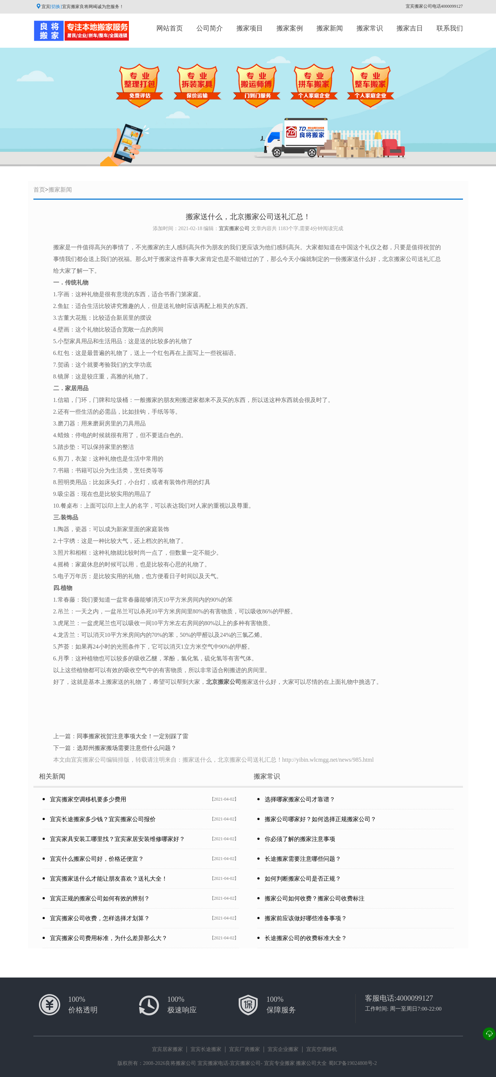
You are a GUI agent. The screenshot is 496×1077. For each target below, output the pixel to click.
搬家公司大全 (311, 1063)
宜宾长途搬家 (206, 1049)
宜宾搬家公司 (234, 228)
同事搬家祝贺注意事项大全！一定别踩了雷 (132, 736)
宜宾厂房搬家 (244, 1049)
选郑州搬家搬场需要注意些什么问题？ (127, 748)
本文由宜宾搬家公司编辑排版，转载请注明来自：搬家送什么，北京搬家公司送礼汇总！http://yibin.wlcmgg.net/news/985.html (213, 760)
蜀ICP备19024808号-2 (353, 1063)
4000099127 (415, 998)
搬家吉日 (410, 28)
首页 (39, 189)
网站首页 (169, 28)
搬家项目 (249, 28)
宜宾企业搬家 (283, 1049)
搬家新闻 (329, 28)
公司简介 (209, 28)
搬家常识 (369, 28)
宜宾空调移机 (321, 1049)
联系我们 (450, 28)
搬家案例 (289, 28)
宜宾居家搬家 (167, 1049)
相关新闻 (52, 776)
